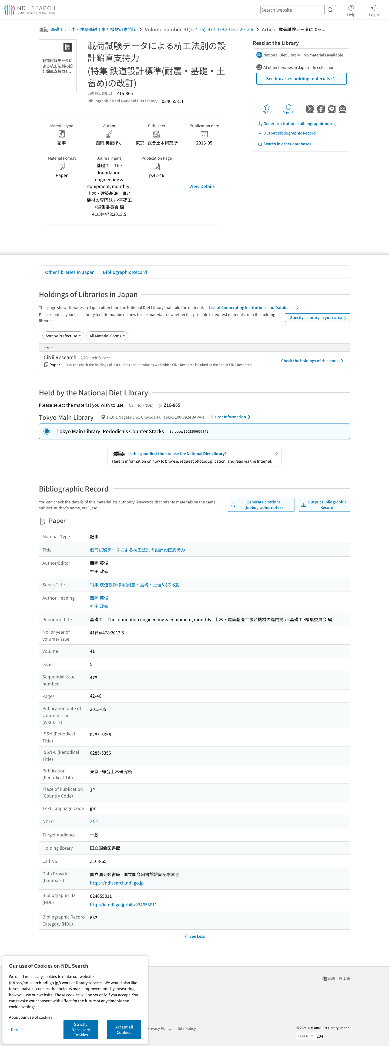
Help (351, 10)
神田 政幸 (99, 606)
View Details (202, 186)
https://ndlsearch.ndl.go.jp (117, 882)
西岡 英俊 (99, 597)
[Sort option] (63, 335)
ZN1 (94, 821)
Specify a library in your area (319, 317)
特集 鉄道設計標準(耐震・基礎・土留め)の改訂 (135, 584)
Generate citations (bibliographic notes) (297, 123)
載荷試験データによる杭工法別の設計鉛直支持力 (137, 549)
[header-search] (298, 9)
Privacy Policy (159, 1028)
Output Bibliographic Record (286, 133)
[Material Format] (107, 335)
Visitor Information (231, 417)
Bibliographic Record (125, 272)
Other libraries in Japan (70, 272)
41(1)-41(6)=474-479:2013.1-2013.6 (218, 29)
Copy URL (289, 109)
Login (374, 10)
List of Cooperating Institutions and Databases (255, 307)
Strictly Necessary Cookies (81, 1029)
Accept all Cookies (124, 1029)
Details (17, 1029)
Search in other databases (284, 144)
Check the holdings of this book (313, 361)
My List (267, 109)
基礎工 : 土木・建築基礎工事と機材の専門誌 (93, 29)
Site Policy (187, 1028)
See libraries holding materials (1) (301, 78)
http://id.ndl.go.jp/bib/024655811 (123, 904)
